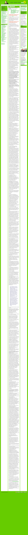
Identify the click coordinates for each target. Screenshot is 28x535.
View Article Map (12, 6)
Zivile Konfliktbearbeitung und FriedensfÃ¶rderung (4, 16)
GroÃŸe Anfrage (3, 32)
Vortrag (2, 38)
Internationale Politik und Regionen (15, 10)
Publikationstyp (15, 11)
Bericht (18, 11)
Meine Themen (3, 11)
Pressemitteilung (4, 25)
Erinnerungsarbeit (4, 18)
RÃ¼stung (3, 22)
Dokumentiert (3, 41)
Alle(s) (11, 9)
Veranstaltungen (4, 26)
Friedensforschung (4, 20)
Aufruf (2, 40)
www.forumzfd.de (23, 64)
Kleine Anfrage (3, 33)
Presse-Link (3, 30)
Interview (3, 31)
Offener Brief (3, 35)
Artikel (2, 28)
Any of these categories (13, 12)
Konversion (3, 21)
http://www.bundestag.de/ (15, 481)
